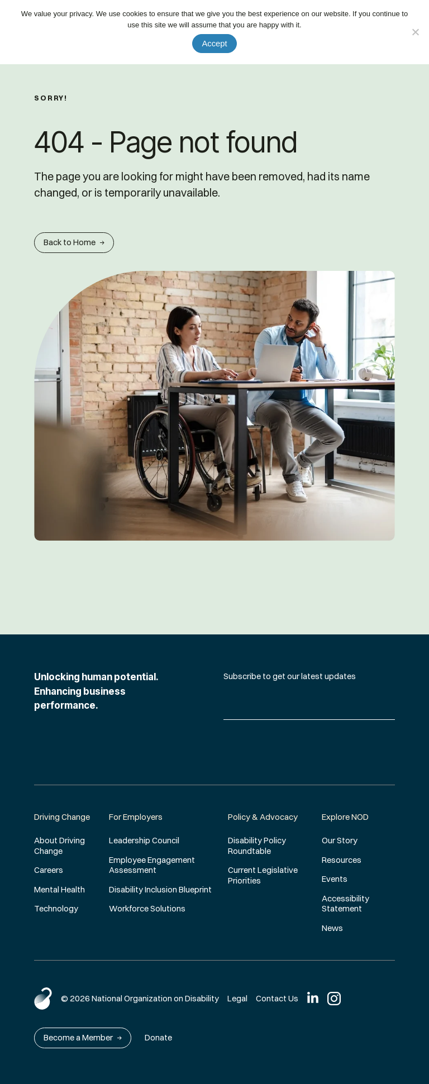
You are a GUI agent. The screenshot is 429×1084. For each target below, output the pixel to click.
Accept (214, 43)
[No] (415, 31)
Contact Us (277, 998)
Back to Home (74, 242)
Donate (158, 1037)
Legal (237, 998)
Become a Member (83, 1037)
